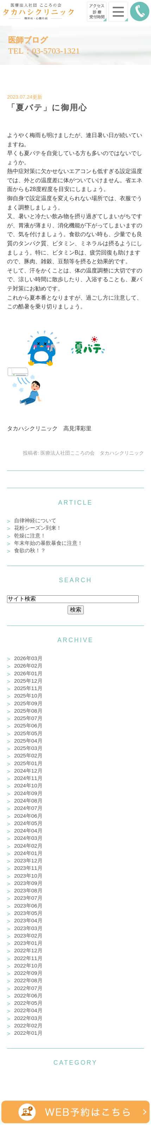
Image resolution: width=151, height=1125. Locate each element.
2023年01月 (28, 943)
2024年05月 (28, 823)
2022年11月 (28, 958)
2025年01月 (28, 763)
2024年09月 (28, 793)
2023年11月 (28, 868)
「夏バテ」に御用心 (47, 107)
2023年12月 (28, 860)
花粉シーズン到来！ (38, 528)
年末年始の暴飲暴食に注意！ (48, 543)
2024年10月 (28, 785)
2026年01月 (28, 673)
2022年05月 (28, 1003)
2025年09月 (28, 703)
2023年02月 (28, 936)
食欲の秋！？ (30, 550)
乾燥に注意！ (30, 536)
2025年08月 (28, 711)
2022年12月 (28, 950)
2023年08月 (28, 890)
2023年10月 (28, 876)
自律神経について (35, 520)
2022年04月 (28, 1010)
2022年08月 (28, 980)
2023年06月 (28, 906)
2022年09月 (28, 973)
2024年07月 (28, 808)
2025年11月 (28, 688)
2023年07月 (28, 898)
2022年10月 (28, 966)
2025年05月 (28, 733)
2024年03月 (28, 838)
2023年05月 (28, 913)
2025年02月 (28, 755)
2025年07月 (28, 718)
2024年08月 (28, 801)
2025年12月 (28, 681)
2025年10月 (28, 696)
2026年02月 (28, 666)
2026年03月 (28, 658)
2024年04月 (28, 831)
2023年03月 (28, 928)
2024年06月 (28, 816)
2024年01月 (28, 853)
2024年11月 (28, 778)
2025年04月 (28, 741)
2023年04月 (28, 920)
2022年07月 (28, 988)
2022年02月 (28, 1025)
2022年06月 (28, 995)
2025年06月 (28, 726)
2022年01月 (28, 1033)
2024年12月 (28, 771)
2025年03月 (28, 748)
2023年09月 (28, 883)
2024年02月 (28, 846)
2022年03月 (28, 1018)
